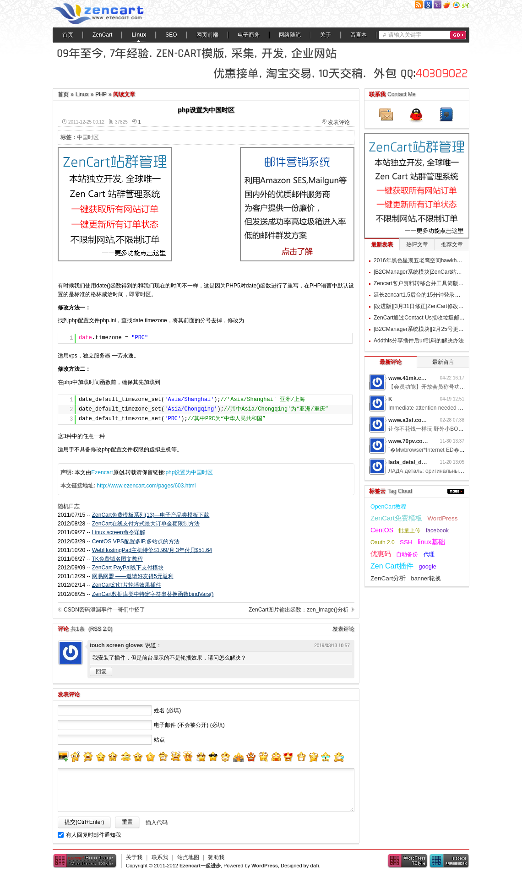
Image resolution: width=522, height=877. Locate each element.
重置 (127, 822)
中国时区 (88, 137)
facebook (437, 530)
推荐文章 (452, 244)
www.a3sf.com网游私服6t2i (423, 420)
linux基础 (431, 542)
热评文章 (417, 244)
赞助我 (216, 857)
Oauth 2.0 (382, 542)
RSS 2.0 (100, 629)
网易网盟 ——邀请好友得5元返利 (133, 576)
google (427, 566)
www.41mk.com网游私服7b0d (426, 378)
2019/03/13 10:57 (332, 645)
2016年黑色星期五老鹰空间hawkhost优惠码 (427, 260)
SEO (171, 35)
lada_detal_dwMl (410, 462)
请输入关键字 (404, 35)
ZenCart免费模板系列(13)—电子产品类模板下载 (151, 515)
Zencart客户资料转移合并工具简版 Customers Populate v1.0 (448, 283)
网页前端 (207, 35)
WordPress (442, 518)
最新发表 (382, 244)
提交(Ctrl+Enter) (84, 822)
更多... (455, 491)
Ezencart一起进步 (200, 865)
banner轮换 (426, 578)
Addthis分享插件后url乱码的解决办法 (419, 340)
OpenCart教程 (388, 506)
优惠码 (380, 554)
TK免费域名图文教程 (117, 559)
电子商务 (249, 35)
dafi (314, 865)
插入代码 (157, 822)
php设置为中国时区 (189, 472)
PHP (101, 94)
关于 (325, 35)
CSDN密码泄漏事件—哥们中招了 (104, 609)
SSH (406, 542)
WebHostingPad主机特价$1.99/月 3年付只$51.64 (152, 550)
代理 (429, 554)
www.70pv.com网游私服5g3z (425, 441)
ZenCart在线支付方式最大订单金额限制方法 (146, 523)
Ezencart (102, 472)
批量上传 (409, 530)
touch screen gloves (116, 645)
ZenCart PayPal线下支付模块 (128, 567)
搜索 (458, 35)
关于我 (134, 857)
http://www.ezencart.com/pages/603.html (146, 485)
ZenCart (102, 35)
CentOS (381, 530)
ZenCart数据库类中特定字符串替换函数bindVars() (153, 594)
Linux (138, 35)
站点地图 (188, 857)
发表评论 (339, 122)
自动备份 (407, 554)
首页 (67, 35)
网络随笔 (290, 35)
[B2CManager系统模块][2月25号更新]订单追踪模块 (436, 329)
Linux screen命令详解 (118, 532)
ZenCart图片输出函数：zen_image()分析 (298, 609)
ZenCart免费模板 (396, 518)
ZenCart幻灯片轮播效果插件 (126, 585)
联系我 (160, 857)
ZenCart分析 (388, 578)
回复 (101, 671)
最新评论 (391, 362)
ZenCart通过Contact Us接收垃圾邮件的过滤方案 (433, 317)
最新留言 (443, 362)
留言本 (358, 35)
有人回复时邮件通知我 (93, 835)
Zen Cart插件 (391, 566)
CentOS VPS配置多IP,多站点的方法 (135, 541)
